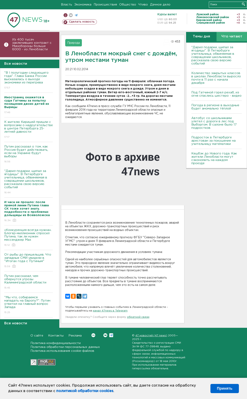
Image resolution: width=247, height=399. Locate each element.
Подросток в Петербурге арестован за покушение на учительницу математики (213, 140)
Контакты (56, 335)
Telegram (111, 335)
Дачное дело (160, 4)
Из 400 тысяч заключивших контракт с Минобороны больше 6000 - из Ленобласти (32, 44)
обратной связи (138, 317)
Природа (73, 43)
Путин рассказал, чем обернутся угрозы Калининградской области (28, 282)
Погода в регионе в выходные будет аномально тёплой (215, 107)
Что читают (231, 36)
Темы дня (201, 36)
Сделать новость (82, 22)
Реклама (75, 335)
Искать (243, 4)
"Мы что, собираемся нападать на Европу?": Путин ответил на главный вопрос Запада (28, 305)
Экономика (82, 4)
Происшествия (105, 4)
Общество (127, 4)
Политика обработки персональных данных (65, 347)
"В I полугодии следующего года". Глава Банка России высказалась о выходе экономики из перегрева (28, 80)
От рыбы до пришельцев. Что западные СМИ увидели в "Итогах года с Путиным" (28, 260)
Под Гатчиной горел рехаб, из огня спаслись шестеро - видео (216, 94)
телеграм (76, 15)
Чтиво (143, 4)
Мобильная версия (65, 15)
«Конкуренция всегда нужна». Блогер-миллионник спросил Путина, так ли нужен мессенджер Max (28, 238)
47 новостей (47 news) (151, 336)
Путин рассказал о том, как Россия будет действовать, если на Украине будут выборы (28, 154)
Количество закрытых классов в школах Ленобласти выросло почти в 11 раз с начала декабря (216, 78)
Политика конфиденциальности (55, 343)
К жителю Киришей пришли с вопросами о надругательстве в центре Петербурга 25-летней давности (28, 130)
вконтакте (71, 15)
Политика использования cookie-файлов (62, 351)
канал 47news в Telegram (110, 311)
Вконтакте (93, 335)
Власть (66, 4)
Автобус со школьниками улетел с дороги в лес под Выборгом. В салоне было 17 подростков (214, 123)
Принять (224, 388)
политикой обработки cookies (84, 391)
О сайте (36, 335)
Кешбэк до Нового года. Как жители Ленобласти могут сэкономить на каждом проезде (214, 158)
